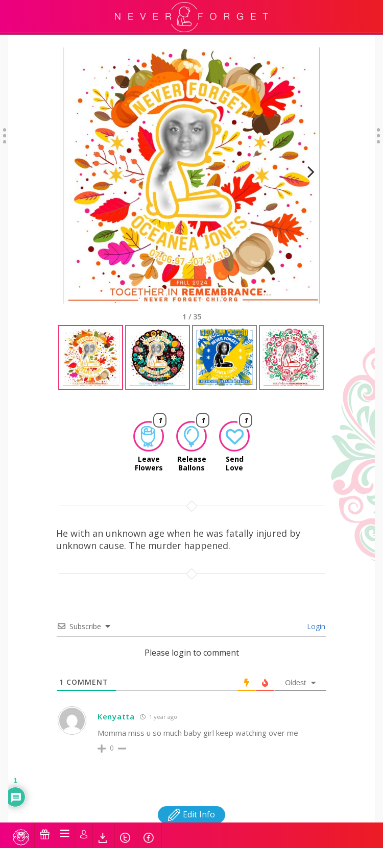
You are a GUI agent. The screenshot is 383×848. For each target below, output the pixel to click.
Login (315, 617)
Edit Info (191, 805)
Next (307, 174)
